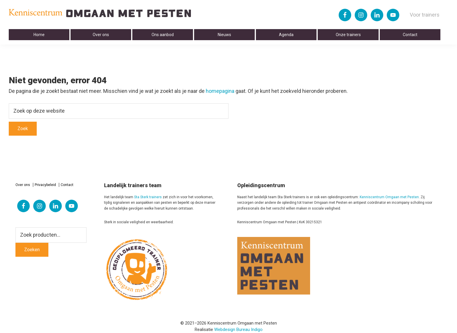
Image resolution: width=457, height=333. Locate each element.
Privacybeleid (45, 185)
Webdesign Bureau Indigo (238, 329)
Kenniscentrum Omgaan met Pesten (389, 197)
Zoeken (32, 249)
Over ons (22, 185)
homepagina (220, 91)
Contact (67, 185)
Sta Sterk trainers (148, 197)
